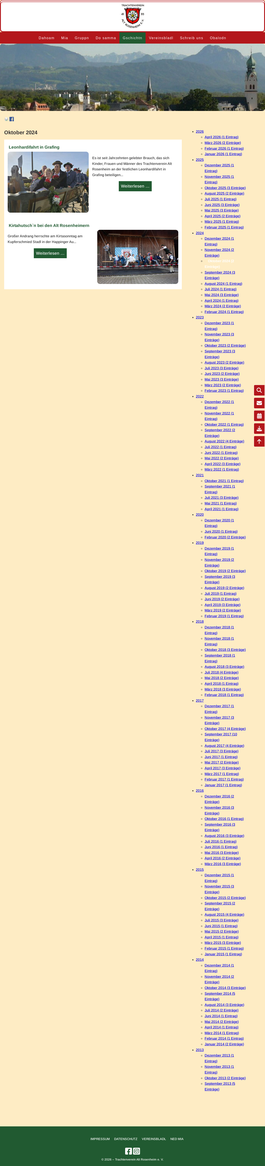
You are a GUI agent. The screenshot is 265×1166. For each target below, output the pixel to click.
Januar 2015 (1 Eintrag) (223, 954)
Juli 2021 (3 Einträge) (221, 497)
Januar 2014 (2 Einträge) (224, 1044)
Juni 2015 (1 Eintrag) (221, 926)
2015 (200, 869)
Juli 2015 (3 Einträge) (221, 920)
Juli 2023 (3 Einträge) (221, 368)
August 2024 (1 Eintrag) (223, 284)
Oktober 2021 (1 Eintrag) (224, 481)
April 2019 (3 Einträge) (222, 605)
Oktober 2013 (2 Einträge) (225, 1078)
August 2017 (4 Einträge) (224, 746)
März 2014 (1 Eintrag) (222, 1033)
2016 (200, 790)
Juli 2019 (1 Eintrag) (220, 593)
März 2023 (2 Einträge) (223, 385)
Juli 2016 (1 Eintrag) (220, 841)
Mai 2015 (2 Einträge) (222, 931)
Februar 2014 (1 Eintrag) (224, 1038)
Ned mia (177, 1139)
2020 (200, 514)
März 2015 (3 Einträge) (223, 943)
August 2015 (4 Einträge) (224, 914)
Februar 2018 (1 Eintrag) (224, 695)
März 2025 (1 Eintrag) (222, 221)
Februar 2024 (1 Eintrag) (224, 312)
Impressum (100, 1139)
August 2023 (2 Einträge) (224, 362)
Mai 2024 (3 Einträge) (222, 295)
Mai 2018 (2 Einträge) (222, 678)
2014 (200, 960)
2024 (200, 233)
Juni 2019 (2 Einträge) (222, 599)
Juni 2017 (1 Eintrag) (221, 757)
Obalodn (218, 38)
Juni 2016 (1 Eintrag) (221, 847)
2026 (200, 131)
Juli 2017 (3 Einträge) (221, 751)
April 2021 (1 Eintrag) (221, 509)
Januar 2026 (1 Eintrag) (223, 154)
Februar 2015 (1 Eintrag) (224, 948)
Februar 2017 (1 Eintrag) (224, 779)
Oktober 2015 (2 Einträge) (225, 898)
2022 (200, 396)
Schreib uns (192, 38)
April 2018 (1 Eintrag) (221, 683)
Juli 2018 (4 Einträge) (221, 672)
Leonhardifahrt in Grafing (34, 147)
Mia (64, 38)
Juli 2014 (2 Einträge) (221, 1010)
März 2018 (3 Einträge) (223, 689)
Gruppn (82, 38)
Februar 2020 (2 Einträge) (225, 537)
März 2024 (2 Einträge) (223, 306)
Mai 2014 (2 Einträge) (222, 1022)
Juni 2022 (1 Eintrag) (221, 453)
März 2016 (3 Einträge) (223, 864)
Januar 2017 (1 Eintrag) (223, 785)
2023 (200, 317)
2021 (200, 475)
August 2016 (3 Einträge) (224, 836)
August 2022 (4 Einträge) (224, 441)
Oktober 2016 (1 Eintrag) (224, 819)
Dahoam (46, 38)
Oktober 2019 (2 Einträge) (225, 571)
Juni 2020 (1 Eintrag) (221, 531)
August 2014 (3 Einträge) (224, 1005)
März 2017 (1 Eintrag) (222, 774)
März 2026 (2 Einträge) (223, 143)
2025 (200, 160)
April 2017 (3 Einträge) (222, 768)
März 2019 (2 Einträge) (223, 610)
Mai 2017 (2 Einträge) (222, 762)
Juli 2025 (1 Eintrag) (220, 199)
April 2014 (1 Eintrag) (221, 1027)
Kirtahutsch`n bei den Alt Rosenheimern (49, 225)
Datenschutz (125, 1139)
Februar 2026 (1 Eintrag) (224, 148)
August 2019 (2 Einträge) (224, 588)
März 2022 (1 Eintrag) (222, 469)
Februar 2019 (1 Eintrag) (224, 616)
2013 (200, 1050)
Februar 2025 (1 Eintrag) (224, 227)
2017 (200, 700)
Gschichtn (132, 38)
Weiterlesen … (136, 186)
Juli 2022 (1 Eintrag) (220, 447)
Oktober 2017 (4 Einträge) (225, 729)
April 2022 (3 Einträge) (222, 464)
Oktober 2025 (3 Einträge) (225, 188)
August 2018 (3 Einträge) (224, 667)
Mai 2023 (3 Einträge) (222, 379)
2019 (200, 543)
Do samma (106, 38)
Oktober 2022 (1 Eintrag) (224, 424)
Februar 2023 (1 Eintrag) (224, 390)
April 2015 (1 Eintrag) (221, 937)
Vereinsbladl (161, 38)
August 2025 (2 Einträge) (224, 193)
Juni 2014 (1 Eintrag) (221, 1016)
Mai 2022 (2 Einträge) (222, 458)
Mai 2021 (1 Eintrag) (221, 503)
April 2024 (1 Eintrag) (221, 300)
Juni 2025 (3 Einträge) (222, 205)
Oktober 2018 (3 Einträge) (225, 650)
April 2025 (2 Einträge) (222, 216)
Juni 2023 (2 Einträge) (222, 374)
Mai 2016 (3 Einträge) (222, 853)
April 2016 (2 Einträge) (222, 858)
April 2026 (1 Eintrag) (221, 137)
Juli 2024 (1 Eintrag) (220, 289)
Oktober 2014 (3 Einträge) (225, 988)
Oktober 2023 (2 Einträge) (225, 345)
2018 (200, 621)
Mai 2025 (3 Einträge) (222, 210)
